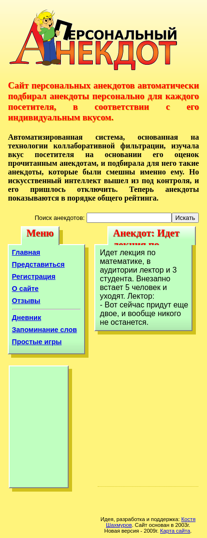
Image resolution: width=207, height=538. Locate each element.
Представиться (38, 264)
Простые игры (37, 342)
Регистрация (34, 276)
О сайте (25, 288)
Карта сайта (175, 531)
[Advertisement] (39, 429)
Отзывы (26, 301)
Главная (26, 252)
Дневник (27, 317)
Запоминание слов (44, 330)
